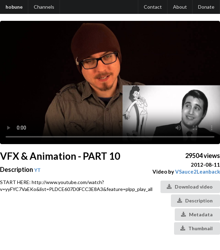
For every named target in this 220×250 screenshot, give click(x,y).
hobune (14, 7)
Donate (206, 7)
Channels (44, 7)
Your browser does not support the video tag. (110, 82)
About (180, 7)
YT (37, 170)
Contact (153, 7)
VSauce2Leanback (197, 171)
